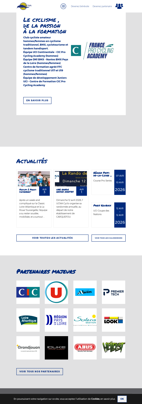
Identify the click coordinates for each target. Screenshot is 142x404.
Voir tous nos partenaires (39, 371)
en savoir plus (107, 399)
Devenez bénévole (80, 6)
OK (122, 399)
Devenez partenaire (102, 6)
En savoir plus (37, 100)
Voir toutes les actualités (52, 238)
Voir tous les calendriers (108, 238)
